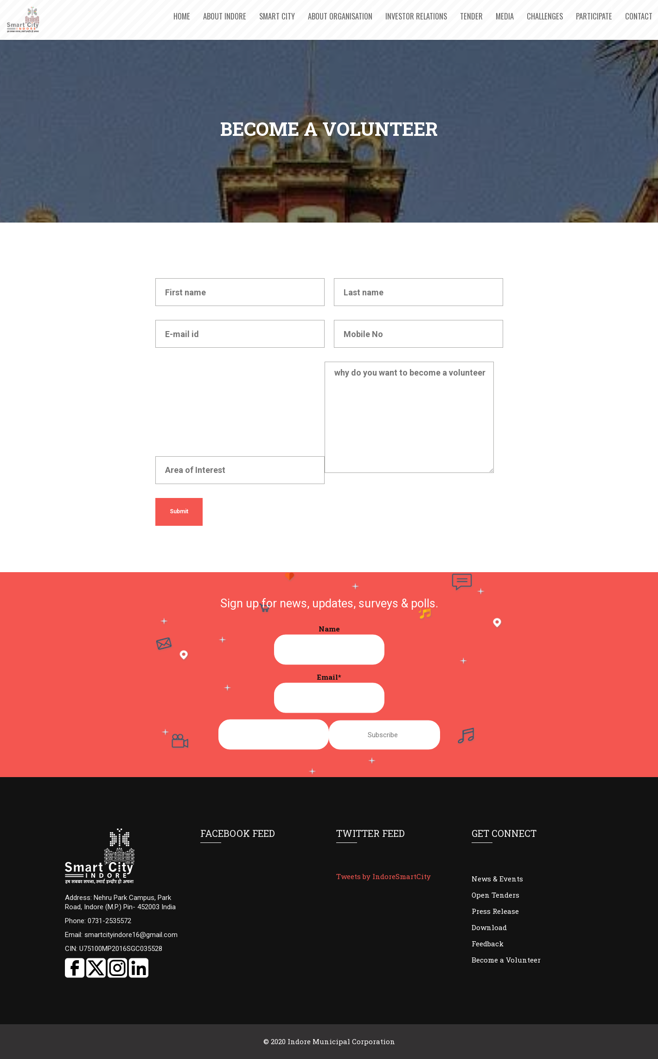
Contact (638, 16)
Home (181, 16)
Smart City (277, 16)
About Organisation (340, 16)
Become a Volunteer (506, 959)
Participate (594, 16)
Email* (329, 692)
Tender (471, 16)
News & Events (497, 878)
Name (329, 644)
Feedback (488, 943)
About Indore (224, 16)
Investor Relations (416, 16)
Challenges (545, 16)
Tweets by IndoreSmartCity (383, 876)
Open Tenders (495, 895)
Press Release (495, 911)
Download (489, 927)
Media (505, 16)
